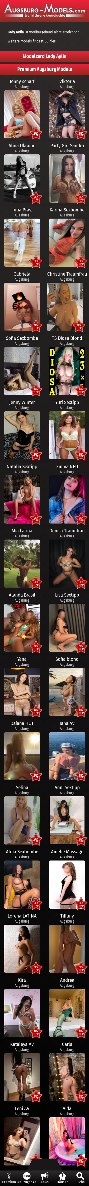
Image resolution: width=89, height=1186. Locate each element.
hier (52, 41)
